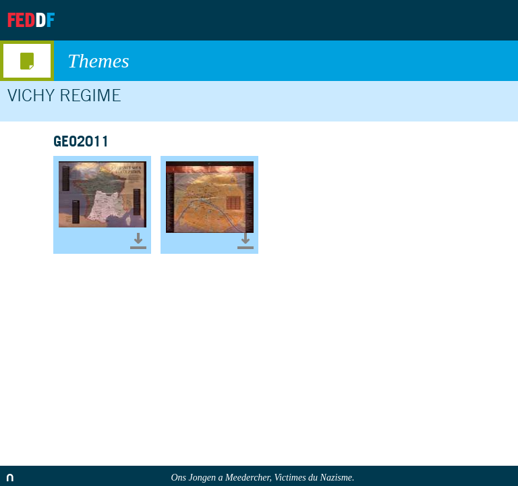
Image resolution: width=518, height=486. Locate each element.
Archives (424, 20)
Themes (286, 60)
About (390, 20)
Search (496, 20)
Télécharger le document (138, 241)
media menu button (27, 60)
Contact (458, 20)
